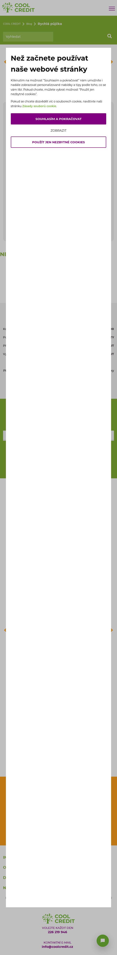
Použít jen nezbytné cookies (58, 142)
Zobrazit (58, 130)
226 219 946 (57, 932)
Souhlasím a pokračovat (58, 119)
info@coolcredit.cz (57, 946)
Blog (29, 24)
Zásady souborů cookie (39, 106)
